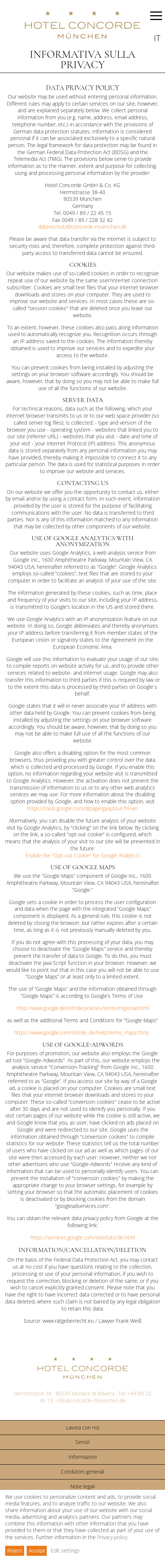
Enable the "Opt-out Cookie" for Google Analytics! (83, 855)
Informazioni (83, 1456)
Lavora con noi (82, 1427)
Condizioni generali (82, 1471)
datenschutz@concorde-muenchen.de (82, 226)
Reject (14, 1551)
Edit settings (65, 1550)
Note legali (82, 1486)
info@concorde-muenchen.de (91, 1400)
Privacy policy (112, 1537)
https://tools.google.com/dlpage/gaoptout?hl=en (82, 808)
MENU (156, 17)
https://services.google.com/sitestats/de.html (82, 1237)
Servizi (82, 1441)
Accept (36, 1551)
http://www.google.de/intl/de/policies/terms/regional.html (83, 1008)
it (157, 37)
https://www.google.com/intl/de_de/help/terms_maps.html (81, 1032)
